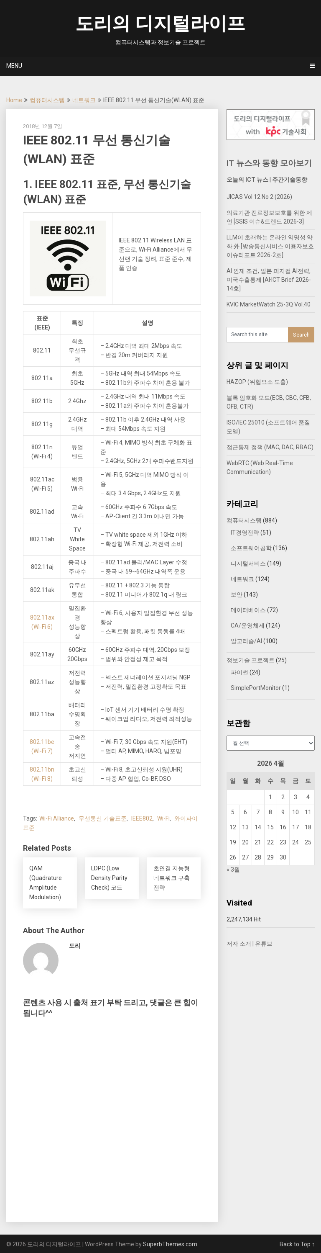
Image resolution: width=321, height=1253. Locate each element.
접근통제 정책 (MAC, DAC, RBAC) (270, 447)
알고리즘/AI (246, 641)
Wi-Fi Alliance (56, 818)
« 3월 (233, 869)
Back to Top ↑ (297, 1244)
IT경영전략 (245, 532)
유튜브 (264, 943)
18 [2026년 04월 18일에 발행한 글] (308, 827)
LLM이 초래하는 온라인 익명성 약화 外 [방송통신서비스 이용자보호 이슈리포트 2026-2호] (270, 246)
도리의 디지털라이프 (160, 23)
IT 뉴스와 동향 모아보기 (269, 163)
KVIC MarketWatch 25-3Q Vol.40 (269, 304)
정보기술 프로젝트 (251, 660)
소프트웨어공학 (251, 548)
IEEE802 (142, 818)
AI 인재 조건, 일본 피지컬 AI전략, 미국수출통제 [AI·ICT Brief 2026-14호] (269, 280)
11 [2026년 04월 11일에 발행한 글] (308, 812)
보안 (236, 594)
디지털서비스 (248, 563)
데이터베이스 (248, 610)
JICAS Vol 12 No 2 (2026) (259, 196)
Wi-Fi (163, 818)
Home (14, 100)
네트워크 (84, 100)
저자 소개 (239, 943)
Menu (14, 65)
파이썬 (239, 672)
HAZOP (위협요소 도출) (257, 381)
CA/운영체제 (248, 625)
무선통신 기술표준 (103, 818)
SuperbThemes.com (170, 1244)
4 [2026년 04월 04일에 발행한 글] (308, 797)
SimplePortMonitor (256, 687)
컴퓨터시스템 (47, 100)
